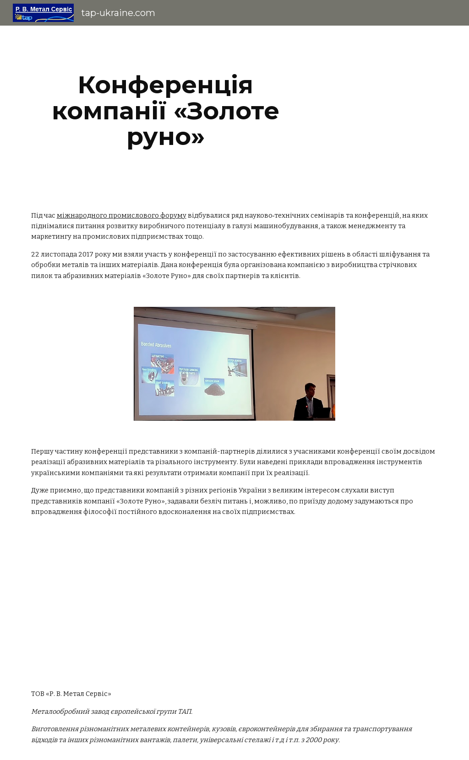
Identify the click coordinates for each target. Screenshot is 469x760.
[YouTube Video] (235, 612)
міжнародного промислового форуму (121, 215)
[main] (165, 110)
